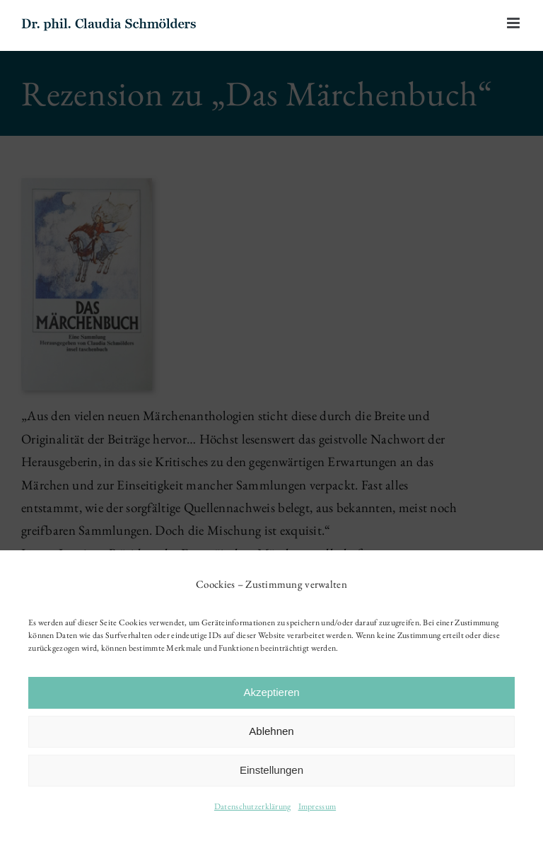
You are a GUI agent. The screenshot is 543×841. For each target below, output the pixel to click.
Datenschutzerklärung (252, 806)
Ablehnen (271, 731)
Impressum (317, 806)
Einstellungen (271, 770)
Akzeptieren (271, 692)
